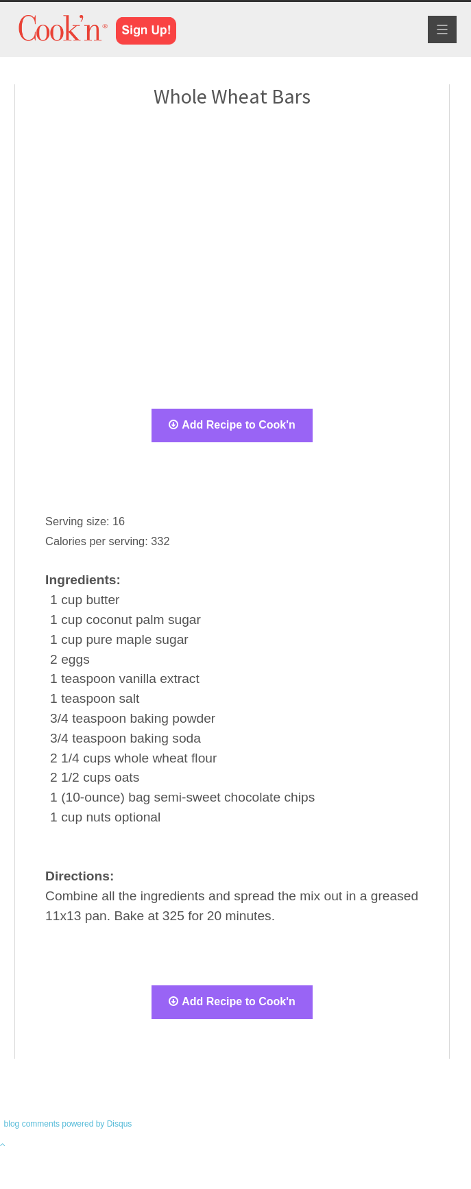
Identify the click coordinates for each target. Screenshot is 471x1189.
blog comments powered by (68, 1124)
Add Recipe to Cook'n (232, 425)
